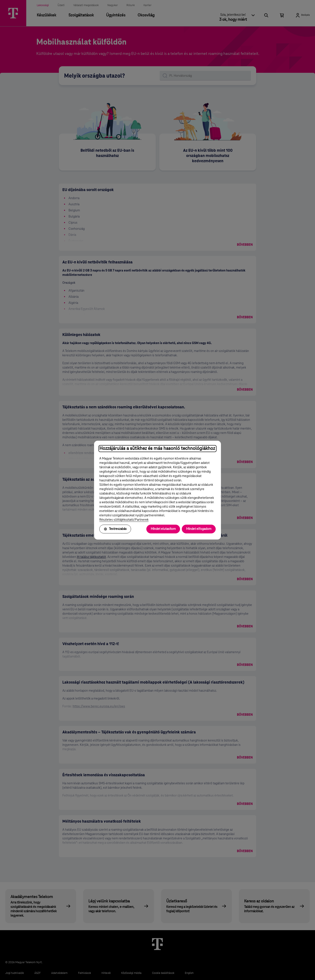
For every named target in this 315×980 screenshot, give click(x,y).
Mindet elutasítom (163, 529)
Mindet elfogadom (198, 529)
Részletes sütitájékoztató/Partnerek (124, 520)
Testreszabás (115, 529)
